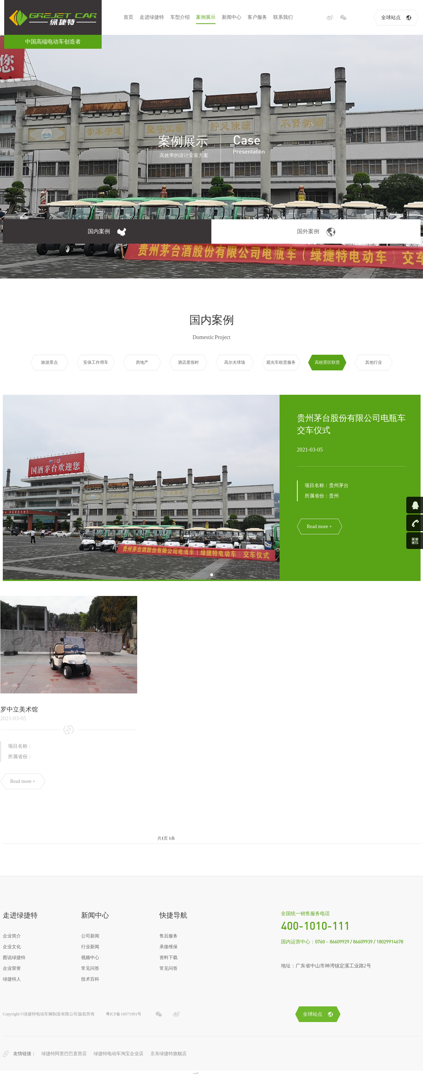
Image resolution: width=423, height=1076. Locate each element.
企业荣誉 (12, 968)
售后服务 (168, 935)
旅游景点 (49, 362)
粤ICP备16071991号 (124, 1014)
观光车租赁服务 (281, 362)
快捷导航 (173, 915)
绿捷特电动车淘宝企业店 (118, 1053)
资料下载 (168, 957)
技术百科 (90, 979)
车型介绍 (180, 17)
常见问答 (90, 968)
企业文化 (12, 946)
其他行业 (373, 362)
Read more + (319, 526)
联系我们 (283, 17)
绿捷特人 (12, 979)
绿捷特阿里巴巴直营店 (64, 1053)
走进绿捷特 (152, 17)
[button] (211, 574)
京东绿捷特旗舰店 (168, 1053)
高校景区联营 (327, 362)
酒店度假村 (188, 362)
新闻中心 (231, 17)
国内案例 (107, 232)
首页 (128, 17)
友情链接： (24, 1053)
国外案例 (316, 232)
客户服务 (257, 17)
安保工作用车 (95, 362)
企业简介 (12, 935)
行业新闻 (90, 946)
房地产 (142, 362)
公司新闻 (90, 935)
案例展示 (206, 17)
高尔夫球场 (234, 362)
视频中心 (90, 957)
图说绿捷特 (14, 957)
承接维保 (168, 946)
